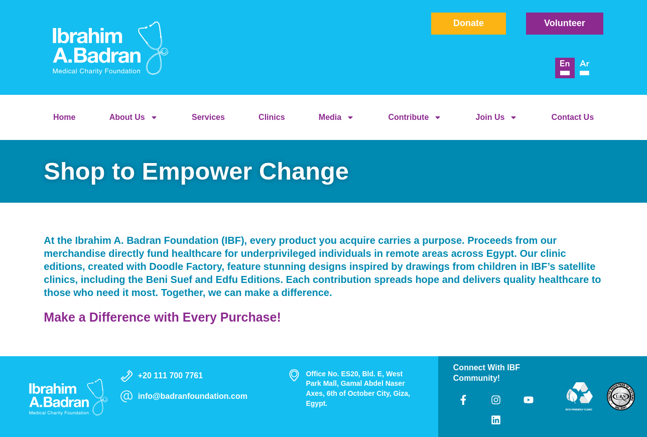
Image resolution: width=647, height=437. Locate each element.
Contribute (415, 117)
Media (336, 117)
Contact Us (573, 117)
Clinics (271, 117)
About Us (133, 117)
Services (208, 117)
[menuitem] (565, 68)
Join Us (497, 117)
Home (64, 117)
